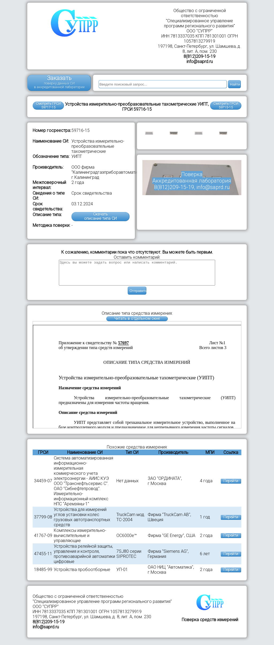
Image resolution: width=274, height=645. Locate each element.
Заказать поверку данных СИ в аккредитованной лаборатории (59, 82)
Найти (235, 84)
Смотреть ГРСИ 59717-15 (48, 105)
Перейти (230, 486)
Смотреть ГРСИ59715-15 (225, 105)
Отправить (138, 296)
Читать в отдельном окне (137, 323)
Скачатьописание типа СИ (100, 216)
